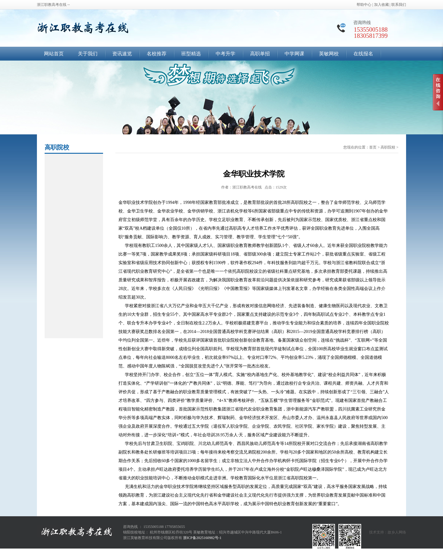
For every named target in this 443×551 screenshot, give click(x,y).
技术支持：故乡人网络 (387, 532)
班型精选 (191, 53)
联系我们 (398, 4)
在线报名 (363, 53)
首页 (373, 147)
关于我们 (88, 53)
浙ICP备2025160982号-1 (202, 538)
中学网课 (294, 53)
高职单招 (260, 53)
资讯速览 (122, 53)
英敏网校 (329, 53)
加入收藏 (381, 4)
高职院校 (388, 147)
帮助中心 (364, 4)
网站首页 (54, 53)
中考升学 (225, 53)
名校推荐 (156, 53)
